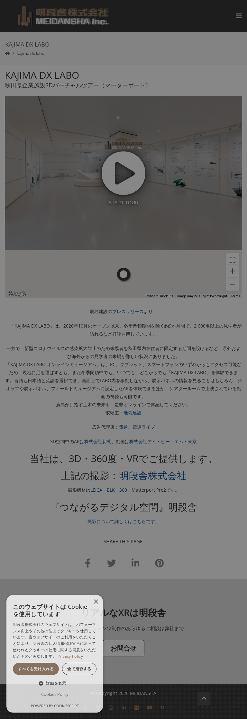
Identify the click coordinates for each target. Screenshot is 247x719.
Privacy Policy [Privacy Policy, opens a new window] (70, 656)
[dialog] (54, 654)
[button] (54, 683)
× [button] (95, 602)
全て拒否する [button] (79, 668)
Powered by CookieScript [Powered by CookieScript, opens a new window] (55, 705)
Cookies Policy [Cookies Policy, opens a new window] (55, 694)
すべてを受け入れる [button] (36, 668)
